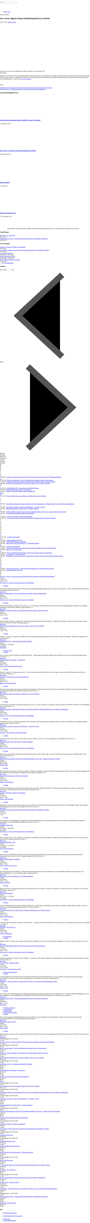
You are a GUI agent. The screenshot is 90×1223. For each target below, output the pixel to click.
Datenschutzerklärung (10, 1221)
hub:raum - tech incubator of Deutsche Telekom (13, 733)
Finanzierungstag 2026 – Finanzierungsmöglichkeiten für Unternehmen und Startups (24, 238)
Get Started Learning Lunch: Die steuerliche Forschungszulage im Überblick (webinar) (24, 250)
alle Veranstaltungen (7, 263)
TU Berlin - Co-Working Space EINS (10, 969)
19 (0, 539)
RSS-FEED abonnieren (10, 1213)
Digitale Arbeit (8, 651)
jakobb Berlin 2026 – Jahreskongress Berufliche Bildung (23, 488)
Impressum (7, 1219)
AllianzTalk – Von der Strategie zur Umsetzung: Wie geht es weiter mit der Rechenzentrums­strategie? (34, 556)
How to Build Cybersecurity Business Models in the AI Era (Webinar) (26, 496)
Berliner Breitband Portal (7, 213)
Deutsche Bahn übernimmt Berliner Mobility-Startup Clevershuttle (20, 120)
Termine (6, 586)
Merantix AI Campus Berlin (8, 683)
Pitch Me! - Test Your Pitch (7, 235)
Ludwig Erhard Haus (6, 934)
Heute (1, 362)
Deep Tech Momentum (13, 547)
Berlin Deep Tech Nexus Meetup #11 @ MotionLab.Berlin (22, 543)
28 (0, 479)
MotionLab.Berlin (5, 883)
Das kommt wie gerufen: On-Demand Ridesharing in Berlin (18, 150)
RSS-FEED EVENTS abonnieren (13, 1216)
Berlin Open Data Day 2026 (14, 570)
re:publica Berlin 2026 (6, 253)
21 (0, 551)
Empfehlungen (8, 937)
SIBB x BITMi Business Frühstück (10, 259)
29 (0, 485)
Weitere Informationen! (6, 782)
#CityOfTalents (8, 1009)
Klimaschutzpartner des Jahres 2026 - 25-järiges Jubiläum (22, 509)
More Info (3, 592)
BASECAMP (4, 765)
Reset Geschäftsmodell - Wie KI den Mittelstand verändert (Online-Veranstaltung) (30, 480)
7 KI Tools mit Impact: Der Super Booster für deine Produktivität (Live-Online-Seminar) (31, 548)
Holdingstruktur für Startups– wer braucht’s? (18, 490)
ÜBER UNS (7, 12)
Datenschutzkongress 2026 (7, 256)
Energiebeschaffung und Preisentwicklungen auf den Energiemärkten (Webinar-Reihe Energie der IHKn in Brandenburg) (40, 504)
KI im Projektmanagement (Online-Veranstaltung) (20, 513)
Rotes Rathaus (4, 1028)
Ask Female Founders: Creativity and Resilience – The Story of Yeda (25, 507)
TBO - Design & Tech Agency (8, 866)
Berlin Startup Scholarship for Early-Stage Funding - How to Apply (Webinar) (28, 483)
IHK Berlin (3, 648)
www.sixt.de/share (26, 79)
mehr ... (2, 493)
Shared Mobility (5, 182)
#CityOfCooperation (9, 1008)
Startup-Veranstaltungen (10, 972)
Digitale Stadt (12, 22)
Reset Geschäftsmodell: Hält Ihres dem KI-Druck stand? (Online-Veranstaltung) (29, 553)
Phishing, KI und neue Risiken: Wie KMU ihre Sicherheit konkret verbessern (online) (31, 482)
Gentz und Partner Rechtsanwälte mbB (11, 666)
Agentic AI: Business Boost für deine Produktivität (20, 491)
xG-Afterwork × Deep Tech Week (15, 554)
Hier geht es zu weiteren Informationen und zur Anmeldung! (17, 583)
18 (0, 535)
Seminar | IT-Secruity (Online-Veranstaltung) (12, 247)
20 (0, 545)
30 (0, 494)
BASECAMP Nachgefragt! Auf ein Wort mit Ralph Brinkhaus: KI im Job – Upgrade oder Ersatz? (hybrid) (36, 512)
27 (0, 476)
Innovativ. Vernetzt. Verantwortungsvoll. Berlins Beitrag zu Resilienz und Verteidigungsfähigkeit (34, 477)
